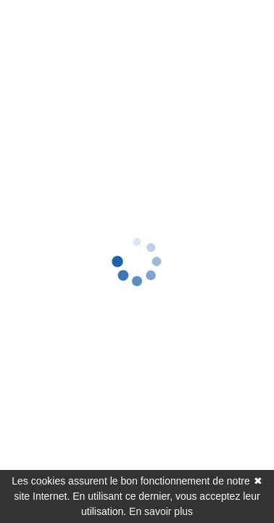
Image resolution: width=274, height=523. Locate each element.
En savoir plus (161, 511)
